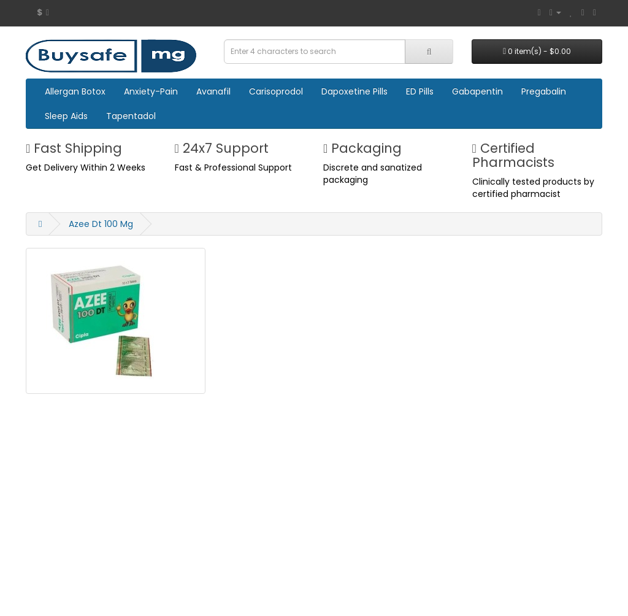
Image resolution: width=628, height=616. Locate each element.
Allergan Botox (75, 91)
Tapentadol (131, 116)
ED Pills (420, 91)
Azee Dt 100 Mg (101, 224)
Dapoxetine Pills (354, 91)
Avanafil (213, 91)
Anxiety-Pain (151, 91)
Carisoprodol (276, 91)
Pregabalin (543, 91)
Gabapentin (477, 91)
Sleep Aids (66, 116)
